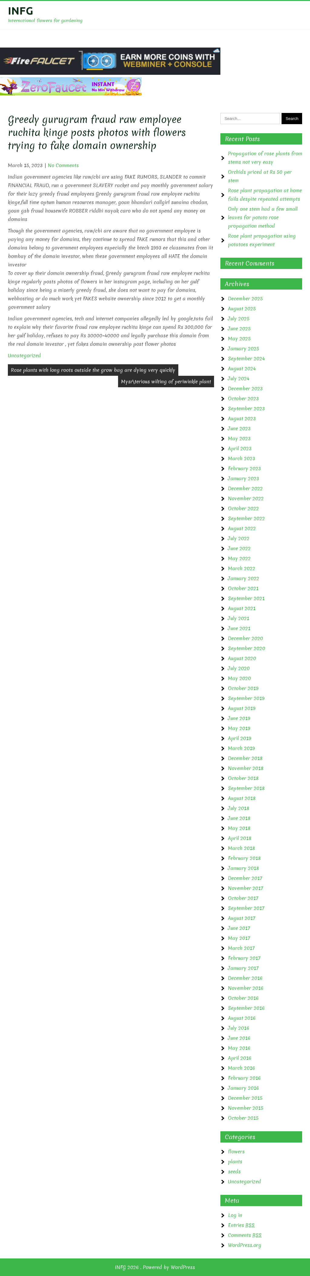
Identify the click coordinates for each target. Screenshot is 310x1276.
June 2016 (239, 1038)
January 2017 (243, 968)
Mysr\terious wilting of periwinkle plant (166, 381)
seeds (234, 1171)
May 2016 (239, 1048)
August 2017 (241, 918)
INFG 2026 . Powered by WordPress (155, 1267)
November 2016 (245, 988)
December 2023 (245, 388)
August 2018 (242, 798)
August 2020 (242, 658)
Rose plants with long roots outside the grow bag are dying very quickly (93, 370)
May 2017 (239, 938)
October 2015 (243, 1118)
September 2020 (246, 648)
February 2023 (244, 468)
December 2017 (245, 878)
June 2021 (239, 628)
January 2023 (243, 478)
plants (235, 1161)
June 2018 (239, 818)
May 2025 (239, 338)
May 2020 (239, 678)
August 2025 (242, 308)
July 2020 (239, 668)
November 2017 (245, 888)
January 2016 (243, 1088)
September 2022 (246, 518)
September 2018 (246, 788)
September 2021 (246, 598)
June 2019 (239, 718)
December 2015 (245, 1098)
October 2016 (243, 998)
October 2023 (243, 398)
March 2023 (241, 458)
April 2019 (239, 738)
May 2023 (239, 438)
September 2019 (246, 698)
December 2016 (245, 978)
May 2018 (239, 828)
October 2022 (243, 508)
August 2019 (242, 708)
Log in (235, 1215)
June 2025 (239, 328)
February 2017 (244, 958)
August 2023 (242, 418)
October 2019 (243, 688)
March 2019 (241, 748)
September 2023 (246, 408)
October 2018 (243, 778)
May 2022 (239, 558)
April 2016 (239, 1058)
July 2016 (238, 1028)
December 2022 (245, 488)
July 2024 (238, 378)
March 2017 (241, 948)
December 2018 (245, 758)
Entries (241, 1225)
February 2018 (244, 858)
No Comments (63, 165)
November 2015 (245, 1108)
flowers (236, 1151)
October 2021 (243, 588)
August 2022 (242, 528)
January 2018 (243, 868)
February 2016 (244, 1078)
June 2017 (239, 928)
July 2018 (238, 808)
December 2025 (245, 298)
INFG (20, 11)
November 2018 (245, 768)
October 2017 (243, 898)
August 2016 (242, 1018)
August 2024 (242, 368)
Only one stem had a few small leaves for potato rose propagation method (263, 217)
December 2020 (245, 638)
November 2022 (246, 498)
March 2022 (241, 568)
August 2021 (242, 608)
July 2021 (238, 618)
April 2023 (240, 448)
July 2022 (238, 538)
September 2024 (246, 358)
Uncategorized (24, 355)
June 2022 (239, 548)
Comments (245, 1235)
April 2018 (239, 838)
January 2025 (243, 348)
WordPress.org (244, 1245)
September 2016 (246, 1008)
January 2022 (243, 578)
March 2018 (241, 848)
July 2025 (238, 318)
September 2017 (246, 908)
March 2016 (241, 1068)
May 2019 (239, 728)
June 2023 (239, 428)
